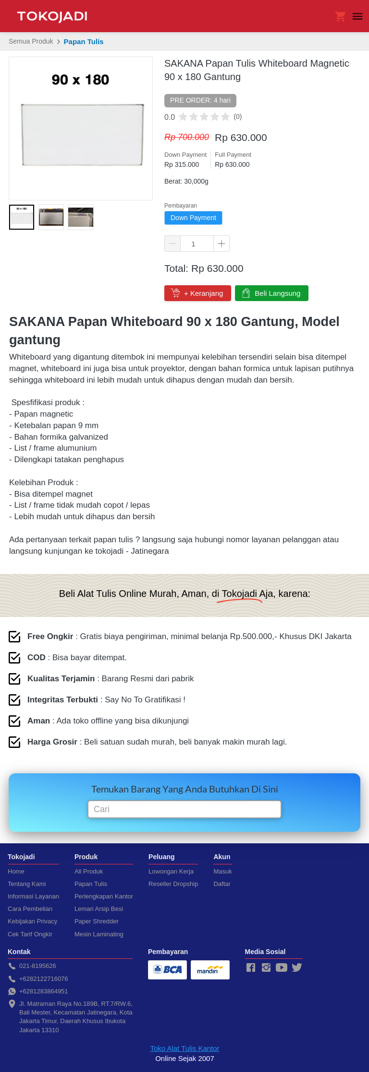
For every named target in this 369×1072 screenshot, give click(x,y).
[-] (251, 968)
